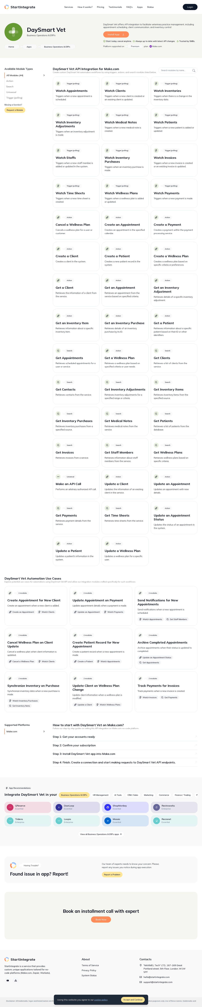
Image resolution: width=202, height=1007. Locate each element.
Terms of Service (90, 965)
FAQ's (129, 7)
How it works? (85, 7)
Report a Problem (112, 874)
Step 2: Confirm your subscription (125, 745)
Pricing (100, 7)
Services (68, 7)
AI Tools (118, 795)
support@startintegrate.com (158, 982)
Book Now (101, 919)
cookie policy (100, 999)
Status (150, 7)
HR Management (100, 795)
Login (190, 7)
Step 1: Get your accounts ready (125, 736)
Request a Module (15, 110)
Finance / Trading (182, 795)
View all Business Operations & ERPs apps (101, 834)
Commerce (164, 795)
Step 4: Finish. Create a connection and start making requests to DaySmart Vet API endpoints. (125, 762)
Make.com (156, 46)
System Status (89, 975)
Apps (140, 7)
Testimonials (115, 7)
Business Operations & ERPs (41, 35)
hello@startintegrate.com (157, 977)
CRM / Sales (133, 795)
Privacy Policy (89, 970)
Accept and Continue (133, 999)
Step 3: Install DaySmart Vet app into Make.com (125, 754)
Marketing (148, 795)
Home (11, 47)
